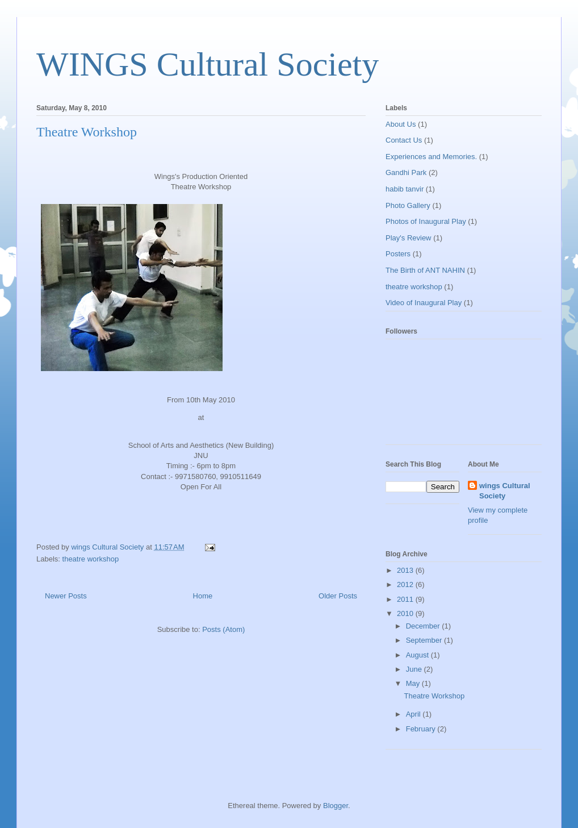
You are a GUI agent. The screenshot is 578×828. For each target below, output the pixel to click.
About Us (401, 124)
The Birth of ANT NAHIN (425, 270)
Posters (398, 253)
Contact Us (404, 140)
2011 (406, 599)
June (415, 669)
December (424, 626)
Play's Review (409, 238)
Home (203, 596)
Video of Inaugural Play (424, 302)
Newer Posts (66, 596)
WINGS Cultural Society (207, 64)
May (414, 683)
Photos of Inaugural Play (426, 221)
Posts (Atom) (223, 629)
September (425, 640)
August (418, 655)
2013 (406, 570)
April (414, 714)
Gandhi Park (406, 172)
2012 (406, 584)
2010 (406, 613)
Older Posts (338, 596)
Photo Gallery (408, 205)
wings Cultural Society (504, 490)
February (422, 729)
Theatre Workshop (86, 131)
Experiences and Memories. (431, 156)
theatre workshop (90, 559)
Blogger (335, 805)
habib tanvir (405, 189)
